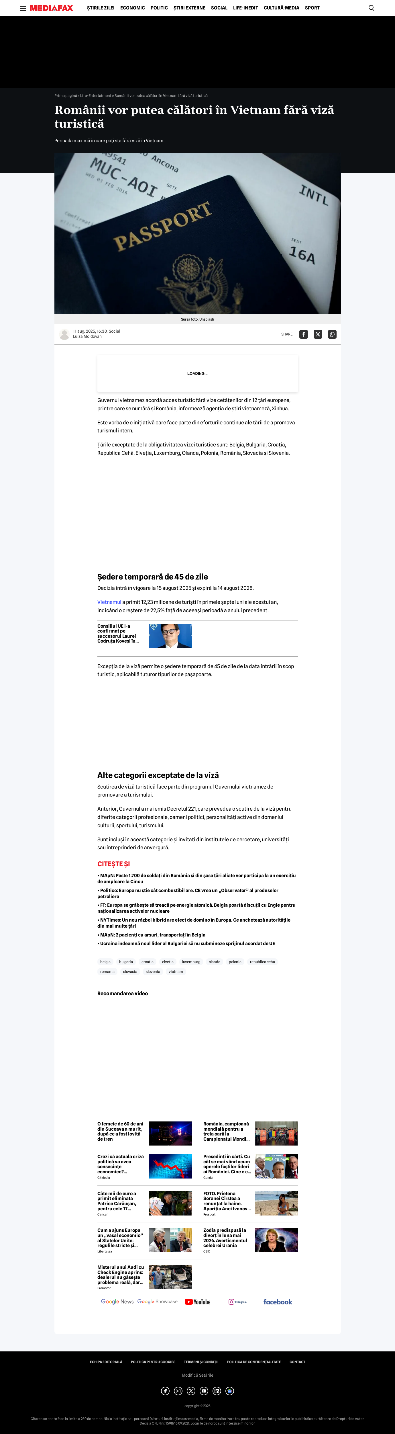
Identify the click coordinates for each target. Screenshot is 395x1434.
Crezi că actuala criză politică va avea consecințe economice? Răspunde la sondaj (120, 1164)
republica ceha (262, 961)
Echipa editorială (106, 1362)
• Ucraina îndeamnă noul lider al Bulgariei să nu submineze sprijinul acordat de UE (186, 943)
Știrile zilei (101, 8)
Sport (312, 8)
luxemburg (191, 961)
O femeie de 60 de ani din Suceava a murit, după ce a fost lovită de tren (120, 1131)
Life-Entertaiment (95, 95)
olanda (214, 961)
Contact (297, 1362)
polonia (235, 961)
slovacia (130, 971)
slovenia (153, 971)
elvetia (168, 961)
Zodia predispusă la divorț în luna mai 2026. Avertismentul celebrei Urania (225, 1238)
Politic (159, 8)
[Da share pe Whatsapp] (332, 334)
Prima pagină (65, 95)
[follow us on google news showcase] (157, 1302)
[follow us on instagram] (238, 1302)
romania (107, 971)
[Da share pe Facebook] (303, 334)
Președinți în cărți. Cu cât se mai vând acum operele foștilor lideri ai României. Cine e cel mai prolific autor (227, 1164)
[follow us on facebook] (278, 1302)
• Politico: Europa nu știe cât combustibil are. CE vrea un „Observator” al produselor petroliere (187, 893)
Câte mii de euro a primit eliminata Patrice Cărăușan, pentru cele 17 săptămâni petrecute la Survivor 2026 (120, 1201)
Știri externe (189, 8)
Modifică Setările (197, 1375)
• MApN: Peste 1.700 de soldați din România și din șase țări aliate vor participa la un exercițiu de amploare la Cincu (196, 878)
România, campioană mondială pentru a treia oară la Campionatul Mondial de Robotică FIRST (226, 1131)
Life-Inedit (245, 8)
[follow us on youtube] (198, 1302)
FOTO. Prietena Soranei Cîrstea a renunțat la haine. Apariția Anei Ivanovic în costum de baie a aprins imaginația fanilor (227, 1201)
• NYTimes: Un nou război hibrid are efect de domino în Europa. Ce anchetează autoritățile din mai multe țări (193, 923)
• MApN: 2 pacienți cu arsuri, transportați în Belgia (151, 935)
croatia (148, 961)
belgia (105, 961)
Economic (132, 8)
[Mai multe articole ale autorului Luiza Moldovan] (64, 334)
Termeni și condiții (201, 1362)
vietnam (176, 971)
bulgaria (126, 961)
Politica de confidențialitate (254, 1362)
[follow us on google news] (117, 1302)
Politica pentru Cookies (153, 1362)
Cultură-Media (281, 8)
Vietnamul (109, 602)
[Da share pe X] (318, 334)
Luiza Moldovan (87, 336)
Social (219, 8)
